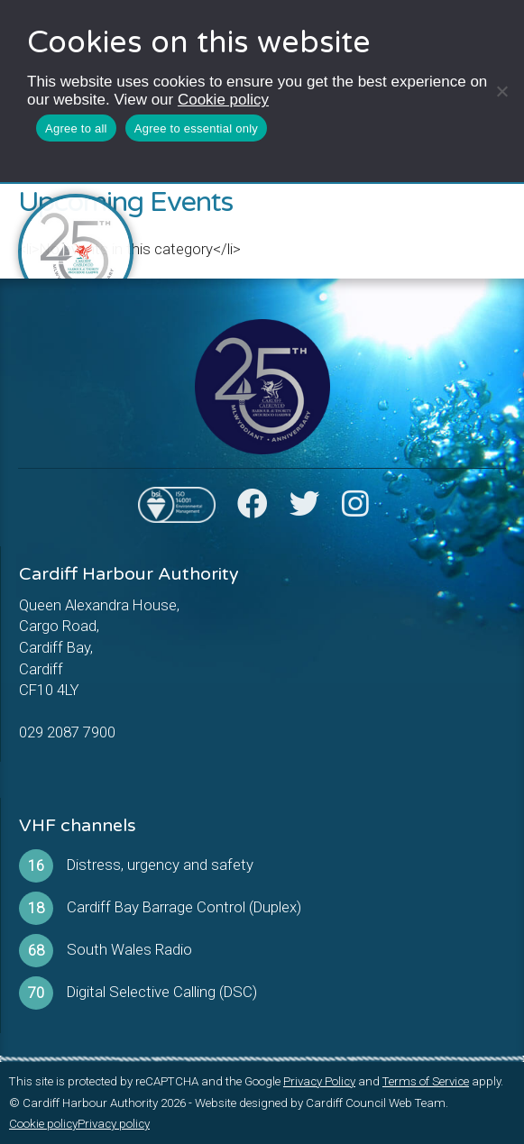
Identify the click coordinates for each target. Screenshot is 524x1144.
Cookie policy (223, 99)
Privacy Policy (319, 1081)
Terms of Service (425, 1081)
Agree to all (76, 128)
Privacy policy (114, 1123)
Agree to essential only (196, 128)
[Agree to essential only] (501, 91)
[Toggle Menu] (491, 221)
